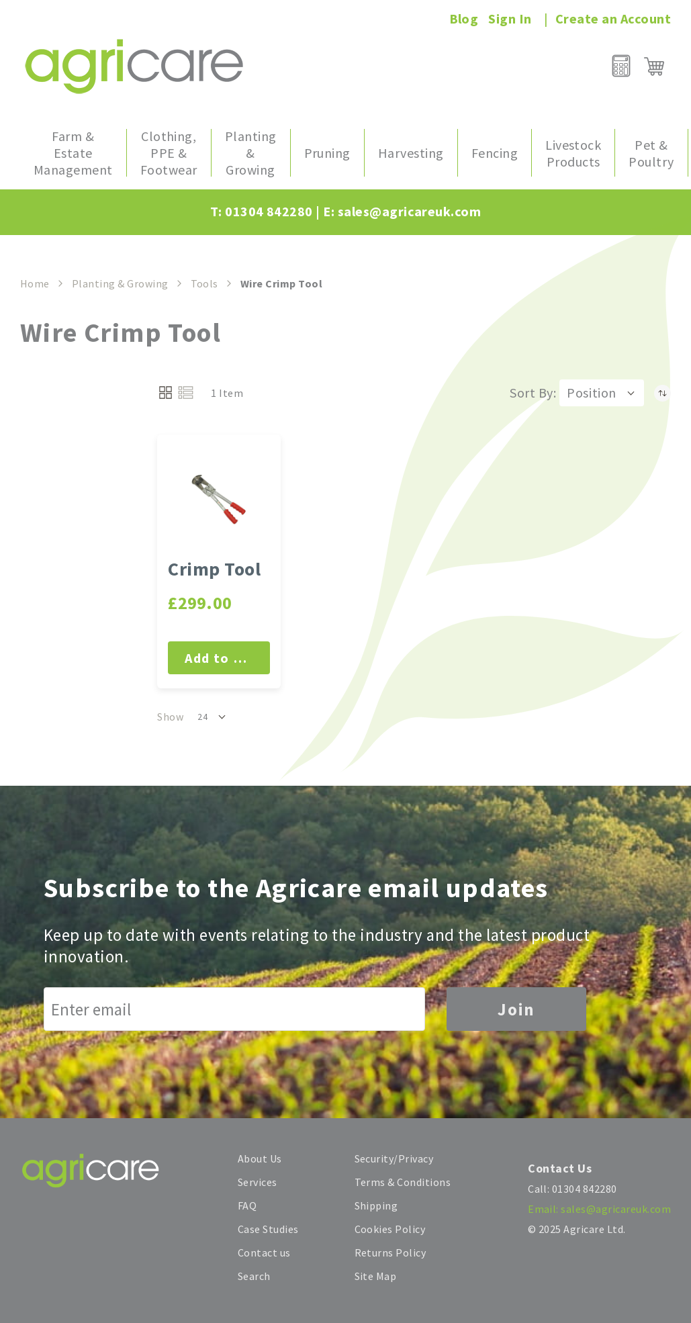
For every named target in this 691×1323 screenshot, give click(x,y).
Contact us (264, 1252)
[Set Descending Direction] (662, 392)
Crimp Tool (214, 569)
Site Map (376, 1276)
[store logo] (134, 66)
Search (254, 1276)
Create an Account (613, 18)
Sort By (531, 392)
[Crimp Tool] (219, 500)
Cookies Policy (390, 1229)
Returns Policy (390, 1252)
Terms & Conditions (403, 1182)
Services (257, 1182)
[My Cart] (654, 66)
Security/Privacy (394, 1158)
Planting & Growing (120, 283)
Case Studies (268, 1229)
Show (170, 716)
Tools (204, 283)
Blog (464, 18)
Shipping (376, 1205)
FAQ (247, 1205)
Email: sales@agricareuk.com (599, 1209)
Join (516, 1009)
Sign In (509, 18)
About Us (260, 1158)
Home (35, 283)
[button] (601, 392)
